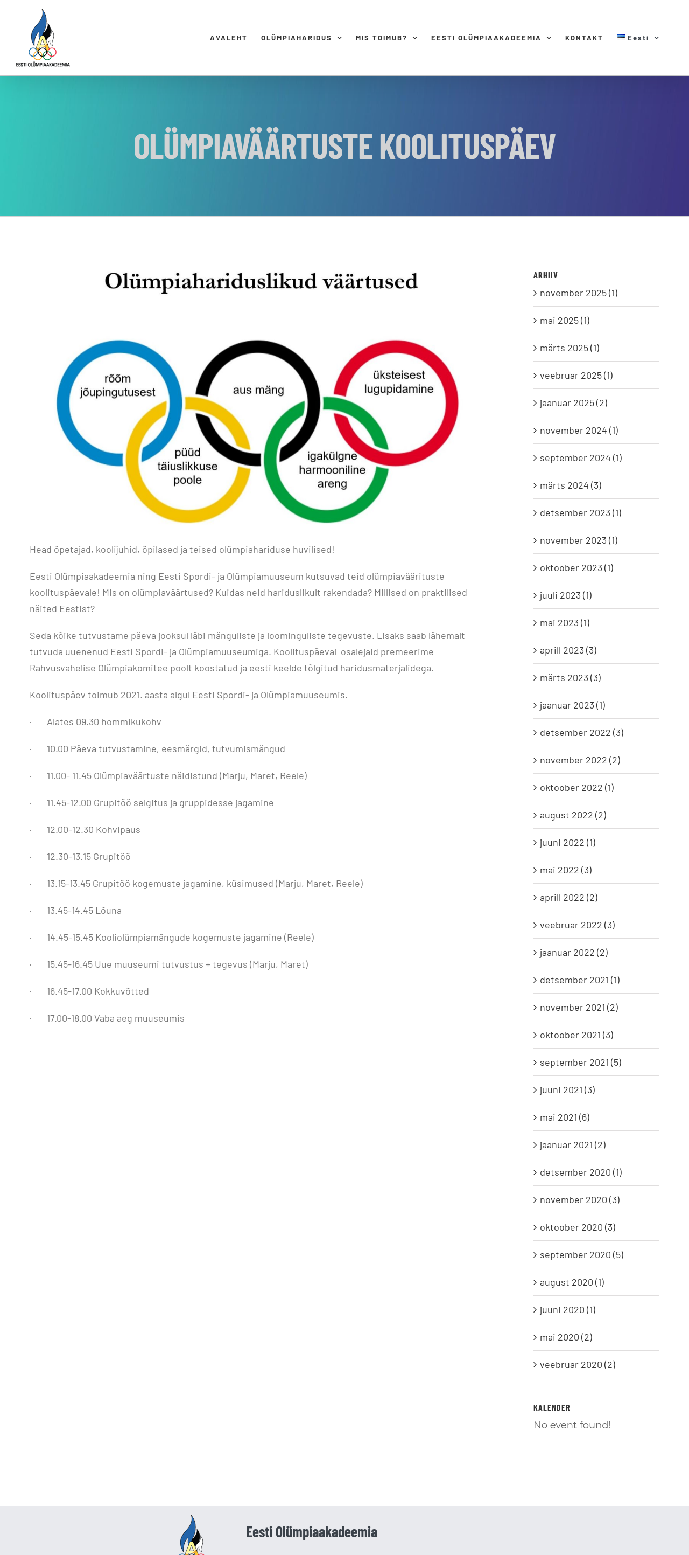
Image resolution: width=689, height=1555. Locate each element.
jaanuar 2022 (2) (574, 952)
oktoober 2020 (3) (577, 1227)
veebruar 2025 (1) (576, 375)
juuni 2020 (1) (567, 1309)
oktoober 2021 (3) (576, 1034)
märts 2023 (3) (570, 677)
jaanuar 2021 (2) (573, 1144)
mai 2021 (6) (564, 1117)
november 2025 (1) (578, 292)
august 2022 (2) (573, 815)
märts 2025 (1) (569, 347)
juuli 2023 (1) (566, 595)
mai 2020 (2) (566, 1337)
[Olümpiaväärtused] (260, 395)
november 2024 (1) (579, 430)
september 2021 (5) (580, 1062)
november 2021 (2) (579, 1007)
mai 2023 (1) (564, 622)
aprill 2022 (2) (568, 897)
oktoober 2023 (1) (576, 567)
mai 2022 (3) (566, 870)
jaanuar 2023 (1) (572, 705)
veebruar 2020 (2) (577, 1364)
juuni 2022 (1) (567, 842)
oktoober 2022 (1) (577, 787)
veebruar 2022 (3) (577, 925)
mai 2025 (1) (564, 320)
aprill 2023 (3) (568, 650)
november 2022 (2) (580, 760)
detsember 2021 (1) (580, 979)
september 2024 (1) (581, 457)
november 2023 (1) (578, 540)
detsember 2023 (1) (580, 512)
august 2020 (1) (572, 1282)
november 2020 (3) (580, 1199)
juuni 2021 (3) (567, 1089)
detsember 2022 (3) (581, 732)
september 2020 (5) (581, 1254)
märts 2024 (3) (570, 485)
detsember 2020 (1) (581, 1172)
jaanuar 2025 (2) (573, 402)
